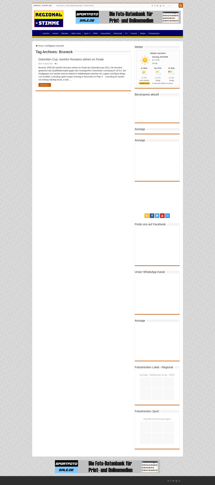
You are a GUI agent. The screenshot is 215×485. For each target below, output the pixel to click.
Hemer (55, 33)
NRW (95, 33)
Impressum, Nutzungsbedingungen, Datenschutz (75, 5)
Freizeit (134, 33)
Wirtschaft (118, 33)
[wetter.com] (144, 84)
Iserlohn (46, 33)
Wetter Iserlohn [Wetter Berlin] (158, 53)
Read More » (44, 85)
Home (37, 33)
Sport (86, 33)
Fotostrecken (154, 33)
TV (126, 33)
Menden (64, 33)
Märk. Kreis (76, 33)
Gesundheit (105, 33)
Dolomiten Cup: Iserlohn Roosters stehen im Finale (71, 59)
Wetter (142, 33)
